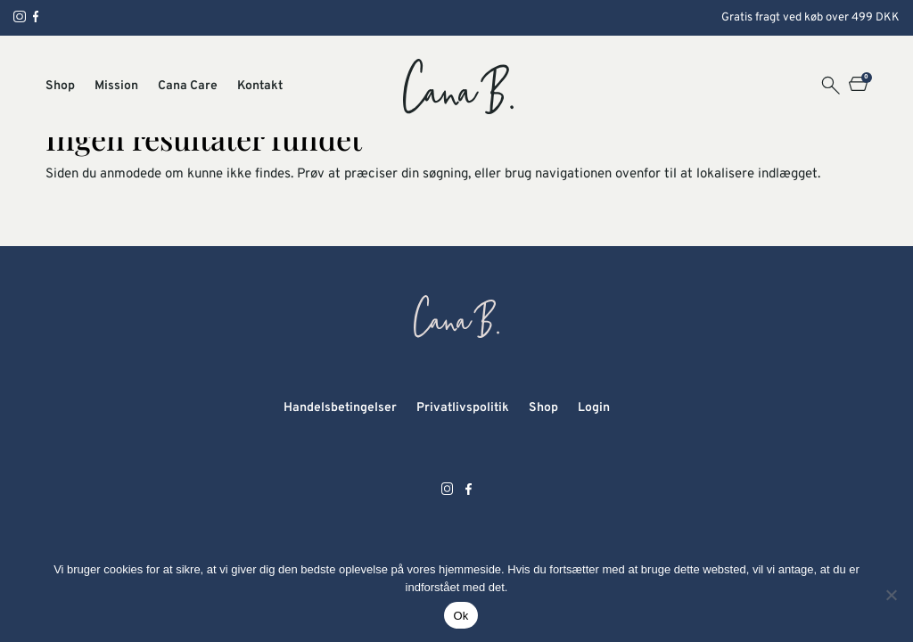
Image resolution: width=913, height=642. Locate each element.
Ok (460, 615)
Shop (60, 87)
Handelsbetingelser (340, 408)
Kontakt (260, 87)
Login (594, 408)
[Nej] (891, 595)
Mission (116, 87)
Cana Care (188, 87)
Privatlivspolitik (462, 408)
